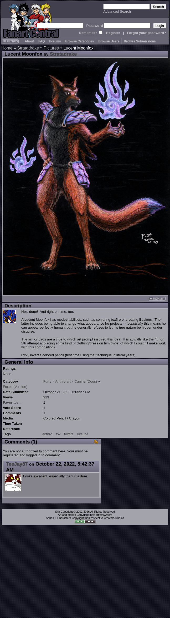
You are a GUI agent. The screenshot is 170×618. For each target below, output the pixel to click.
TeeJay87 (17, 464)
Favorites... (12, 402)
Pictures (51, 48)
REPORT (157, 298)
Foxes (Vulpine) (15, 387)
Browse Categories (79, 41)
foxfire (69, 434)
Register (113, 33)
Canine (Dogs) (85, 381)
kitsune (82, 434)
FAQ (41, 41)
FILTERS (10, 41)
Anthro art (63, 381)
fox (58, 434)
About (29, 41)
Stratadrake (28, 48)
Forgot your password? (146, 33)
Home (7, 48)
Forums (55, 41)
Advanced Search (117, 11)
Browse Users (108, 41)
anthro (47, 434)
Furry (47, 381)
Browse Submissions (140, 41)
